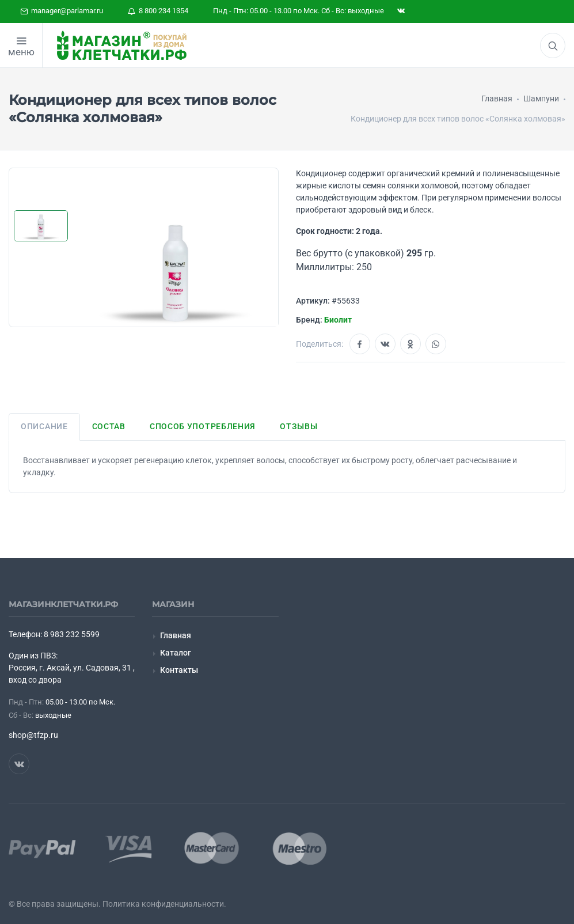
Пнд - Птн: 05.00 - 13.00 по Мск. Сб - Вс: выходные (298, 10)
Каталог (175, 652)
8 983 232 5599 (72, 634)
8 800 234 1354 (158, 10)
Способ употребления (203, 426)
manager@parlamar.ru (61, 10)
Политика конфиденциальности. (164, 903)
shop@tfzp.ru (33, 735)
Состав (109, 426)
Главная (175, 635)
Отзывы (298, 426)
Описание (44, 426)
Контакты (179, 670)
